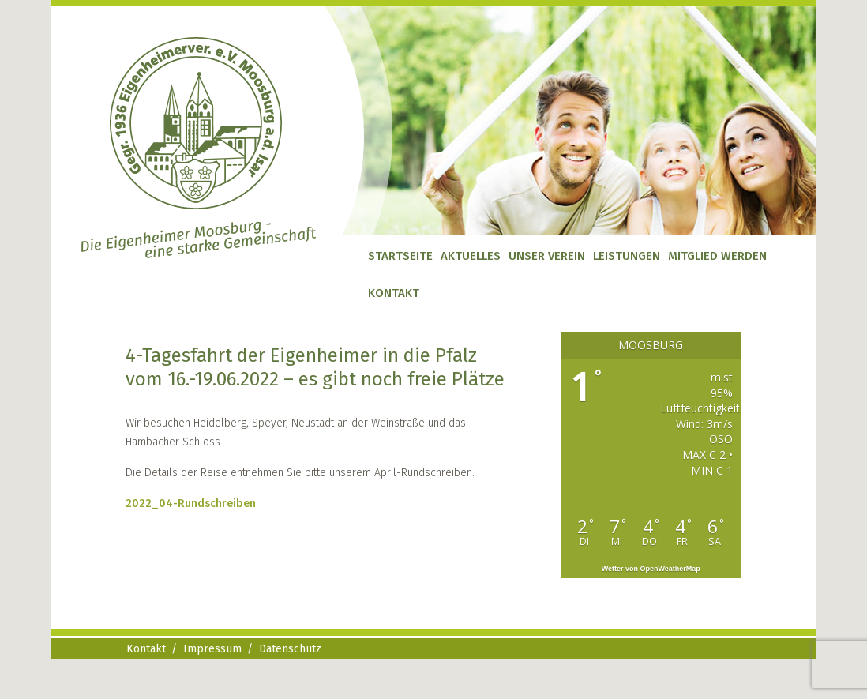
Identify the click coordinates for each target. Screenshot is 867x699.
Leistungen (626, 256)
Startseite (400, 256)
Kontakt (393, 293)
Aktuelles (471, 256)
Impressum (212, 649)
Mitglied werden (717, 256)
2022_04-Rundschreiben (191, 503)
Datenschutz (290, 649)
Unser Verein (547, 256)
